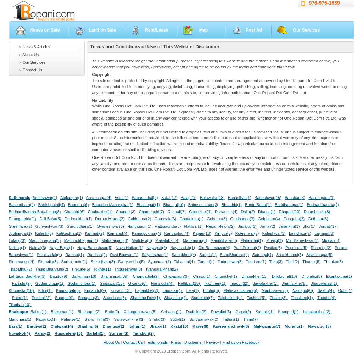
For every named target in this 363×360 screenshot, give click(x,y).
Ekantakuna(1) (339, 276)
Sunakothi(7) (203, 297)
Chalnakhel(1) (100, 212)
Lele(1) (193, 290)
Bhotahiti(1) (232, 205)
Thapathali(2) (20, 269)
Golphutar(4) (269, 219)
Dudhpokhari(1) (78, 219)
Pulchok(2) (42, 297)
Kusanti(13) (121, 290)
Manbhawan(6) (275, 290)
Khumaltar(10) (22, 290)
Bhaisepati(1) (148, 205)
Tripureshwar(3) (128, 269)
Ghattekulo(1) (191, 219)
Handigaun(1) (139, 226)
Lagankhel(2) (147, 290)
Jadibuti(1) (247, 226)
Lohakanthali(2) (317, 312)
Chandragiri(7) (151, 212)
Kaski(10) (180, 326)
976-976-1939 (324, 3)
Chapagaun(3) (176, 276)
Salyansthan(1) (154, 255)
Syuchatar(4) (159, 262)
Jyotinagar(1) (20, 233)
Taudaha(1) (256, 262)
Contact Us (133, 342)
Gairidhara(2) (139, 219)
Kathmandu (20, 197)
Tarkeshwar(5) (230, 262)
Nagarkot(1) (47, 319)
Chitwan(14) (62, 326)
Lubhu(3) (211, 290)
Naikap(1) (17, 247)
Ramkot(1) (74, 255)
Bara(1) (16, 326)
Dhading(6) (89, 326)
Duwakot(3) (221, 312)
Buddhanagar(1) (289, 205)
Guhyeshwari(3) (49, 226)
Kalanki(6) (44, 233)
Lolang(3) (17, 240)
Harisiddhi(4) (163, 283)
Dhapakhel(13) (255, 276)
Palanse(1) (71, 319)
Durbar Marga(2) (109, 219)
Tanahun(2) (144, 333)
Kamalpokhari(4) (146, 233)
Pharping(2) (321, 247)
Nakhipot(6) (303, 290)
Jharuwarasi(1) (324, 283)
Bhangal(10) (174, 205)
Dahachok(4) (226, 212)
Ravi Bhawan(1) (124, 255)
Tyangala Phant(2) (161, 269)
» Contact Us (31, 70)
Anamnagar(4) (99, 197)
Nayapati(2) (156, 247)
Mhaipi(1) (274, 240)
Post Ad (254, 30)
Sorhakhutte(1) (74, 262)
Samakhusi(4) (184, 255)
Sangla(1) (208, 255)
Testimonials (157, 342)
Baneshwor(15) (268, 197)
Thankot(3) (333, 262)
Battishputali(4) (51, 205)
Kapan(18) (202, 233)
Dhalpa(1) (266, 212)
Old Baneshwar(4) (214, 247)
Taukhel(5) (256, 297)
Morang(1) (295, 326)
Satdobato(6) (115, 297)
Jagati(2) (243, 312)
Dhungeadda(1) (23, 219)
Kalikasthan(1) (69, 233)
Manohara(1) (21, 319)
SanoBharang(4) (234, 255)
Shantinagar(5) (319, 255)
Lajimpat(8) (324, 233)
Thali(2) (292, 262)
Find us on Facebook (240, 342)
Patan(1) (20, 297)
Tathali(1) (231, 319)
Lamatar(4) (173, 290)
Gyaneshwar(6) (110, 226)
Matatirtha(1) (251, 240)
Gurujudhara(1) (80, 226)
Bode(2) (112, 312)
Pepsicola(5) (296, 247)
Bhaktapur (18, 312)
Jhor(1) (309, 226)
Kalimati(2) (94, 233)
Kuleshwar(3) (274, 233)
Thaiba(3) (279, 297)
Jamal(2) (267, 226)
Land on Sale (102, 30)
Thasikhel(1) (302, 297)
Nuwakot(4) (20, 333)
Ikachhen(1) (215, 283)
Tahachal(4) (184, 262)
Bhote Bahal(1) (258, 205)
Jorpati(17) (328, 226)
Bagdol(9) (59, 276)
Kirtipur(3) (223, 233)
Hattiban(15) (189, 283)
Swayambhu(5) (131, 262)
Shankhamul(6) (289, 255)
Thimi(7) (251, 319)
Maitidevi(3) (142, 240)
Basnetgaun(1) (321, 197)
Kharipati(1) (289, 312)
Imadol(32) (240, 283)
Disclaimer (193, 342)
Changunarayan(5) (140, 312)
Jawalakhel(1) (266, 283)
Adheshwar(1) (45, 197)
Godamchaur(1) (49, 283)
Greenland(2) (20, 226)
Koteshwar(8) (247, 233)
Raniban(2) (97, 255)
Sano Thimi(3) (98, 319)
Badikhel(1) (36, 276)
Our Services (306, 30)
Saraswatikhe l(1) (130, 319)
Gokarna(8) (217, 219)
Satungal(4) (262, 255)
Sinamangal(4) (22, 262)
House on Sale (45, 30)
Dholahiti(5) (312, 276)
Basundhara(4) (22, 205)
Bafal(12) (169, 197)
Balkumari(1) (62, 312)
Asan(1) (121, 197)
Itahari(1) (137, 326)
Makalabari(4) (167, 240)
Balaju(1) (189, 197)
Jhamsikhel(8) (295, 283)
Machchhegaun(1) (45, 240)
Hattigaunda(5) (168, 226)
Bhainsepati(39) (115, 276)
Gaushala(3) (166, 219)
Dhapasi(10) (289, 212)
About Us (112, 342)
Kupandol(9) (95, 290)
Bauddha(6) (78, 205)
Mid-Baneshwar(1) (302, 240)
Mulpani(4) (331, 240)
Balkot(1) (39, 312)
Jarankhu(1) (289, 226)
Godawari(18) (112, 283)
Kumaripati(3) (68, 290)
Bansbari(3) (295, 197)
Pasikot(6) (273, 247)
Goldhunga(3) (242, 219)
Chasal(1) (202, 276)
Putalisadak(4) (49, 255)
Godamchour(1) (82, 283)
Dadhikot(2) (196, 312)
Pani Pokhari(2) (247, 247)
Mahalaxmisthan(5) (240, 290)
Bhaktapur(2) (90, 312)
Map (203, 30)
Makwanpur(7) (267, 326)
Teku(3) (276, 262)
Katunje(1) (265, 312)
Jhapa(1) (158, 326)
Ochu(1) (345, 290)
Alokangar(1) (71, 197)
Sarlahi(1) (96, 333)
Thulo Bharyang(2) (51, 269)
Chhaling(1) (172, 312)
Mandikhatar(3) (224, 240)
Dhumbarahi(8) (317, 212)
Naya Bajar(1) (62, 247)
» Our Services (32, 62)
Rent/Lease (156, 30)
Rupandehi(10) (69, 333)
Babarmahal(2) (145, 197)
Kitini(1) (45, 290)
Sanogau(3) (89, 297)
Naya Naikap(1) (129, 247)
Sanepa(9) (64, 297)
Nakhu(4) (326, 290)
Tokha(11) (102, 269)
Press (176, 342)
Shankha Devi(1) (145, 297)
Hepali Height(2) (220, 226)
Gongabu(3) (294, 219)
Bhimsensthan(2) (203, 205)
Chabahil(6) (74, 212)
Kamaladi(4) (117, 233)
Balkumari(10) (84, 276)
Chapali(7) (176, 212)
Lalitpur (16, 276)
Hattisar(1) (193, 226)
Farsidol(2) (22, 283)
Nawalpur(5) (320, 326)
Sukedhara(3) (103, 262)
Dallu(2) (248, 212)
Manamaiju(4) (195, 240)
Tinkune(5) (80, 269)
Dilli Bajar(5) (50, 219)
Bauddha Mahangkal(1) (112, 205)
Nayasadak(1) (182, 247)
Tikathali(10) (20, 305)
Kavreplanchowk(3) (231, 326)
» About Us (29, 54)
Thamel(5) (311, 262)
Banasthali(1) (239, 197)
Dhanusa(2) (113, 326)
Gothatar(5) (318, 219)
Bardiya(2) (37, 326)
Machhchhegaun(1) (81, 240)
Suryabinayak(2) (204, 319)
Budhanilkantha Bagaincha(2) (35, 212)
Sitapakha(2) (176, 297)
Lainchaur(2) (300, 233)
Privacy (212, 342)
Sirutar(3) (158, 319)
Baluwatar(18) (212, 197)
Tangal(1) (206, 262)
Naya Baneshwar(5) (94, 247)
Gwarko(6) (138, 283)
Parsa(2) (42, 333)
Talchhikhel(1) (231, 297)
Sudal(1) (178, 319)
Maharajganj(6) (114, 240)
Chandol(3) (125, 212)
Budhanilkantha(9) (323, 205)
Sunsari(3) (119, 333)
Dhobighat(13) (285, 276)
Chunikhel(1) (200, 212)
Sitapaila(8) (48, 262)
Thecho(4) (326, 297)
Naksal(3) (37, 247)
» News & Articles (34, 47)
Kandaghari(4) (177, 233)
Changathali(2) (146, 276)
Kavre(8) (201, 326)
